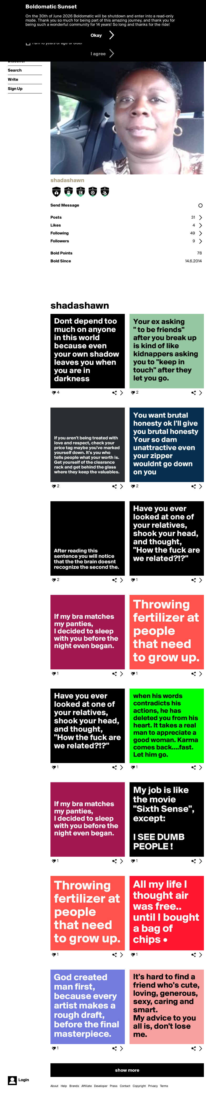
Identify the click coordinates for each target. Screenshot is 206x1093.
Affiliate (86, 1086)
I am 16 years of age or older (57, 43)
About (54, 1086)
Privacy (153, 1086)
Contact (125, 1086)
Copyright (139, 1086)
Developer (100, 1086)
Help (64, 1086)
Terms (164, 1086)
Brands (74, 1086)
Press (113, 1086)
